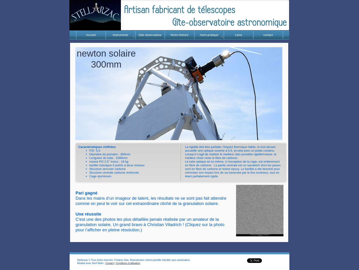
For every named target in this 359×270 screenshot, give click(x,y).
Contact (109, 263)
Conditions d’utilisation (128, 263)
